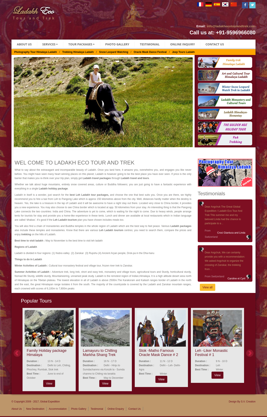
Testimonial (97, 408)
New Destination (35, 408)
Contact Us (134, 408)
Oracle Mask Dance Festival (150, 52)
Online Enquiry (116, 408)
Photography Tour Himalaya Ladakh (35, 52)
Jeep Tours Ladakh (183, 52)
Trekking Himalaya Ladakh (78, 52)
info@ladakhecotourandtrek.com (231, 26)
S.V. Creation (248, 401)
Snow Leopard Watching (113, 52)
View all (208, 287)
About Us (16, 408)
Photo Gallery (78, 408)
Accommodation (58, 408)
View (49, 383)
